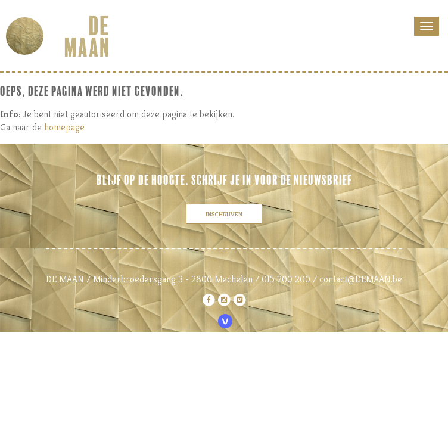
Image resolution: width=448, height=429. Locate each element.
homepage (64, 127)
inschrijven (224, 214)
